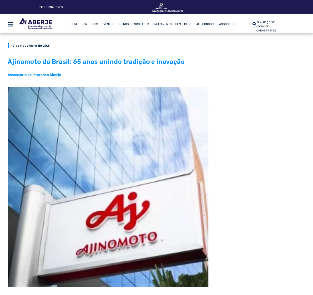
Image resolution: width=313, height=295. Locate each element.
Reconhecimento (159, 24)
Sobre (73, 24)
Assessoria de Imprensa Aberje (34, 75)
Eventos (108, 24)
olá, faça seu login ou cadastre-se (266, 26)
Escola (137, 24)
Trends (123, 24)
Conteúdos (89, 24)
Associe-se (227, 24)
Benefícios (183, 24)
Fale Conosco (205, 24)
